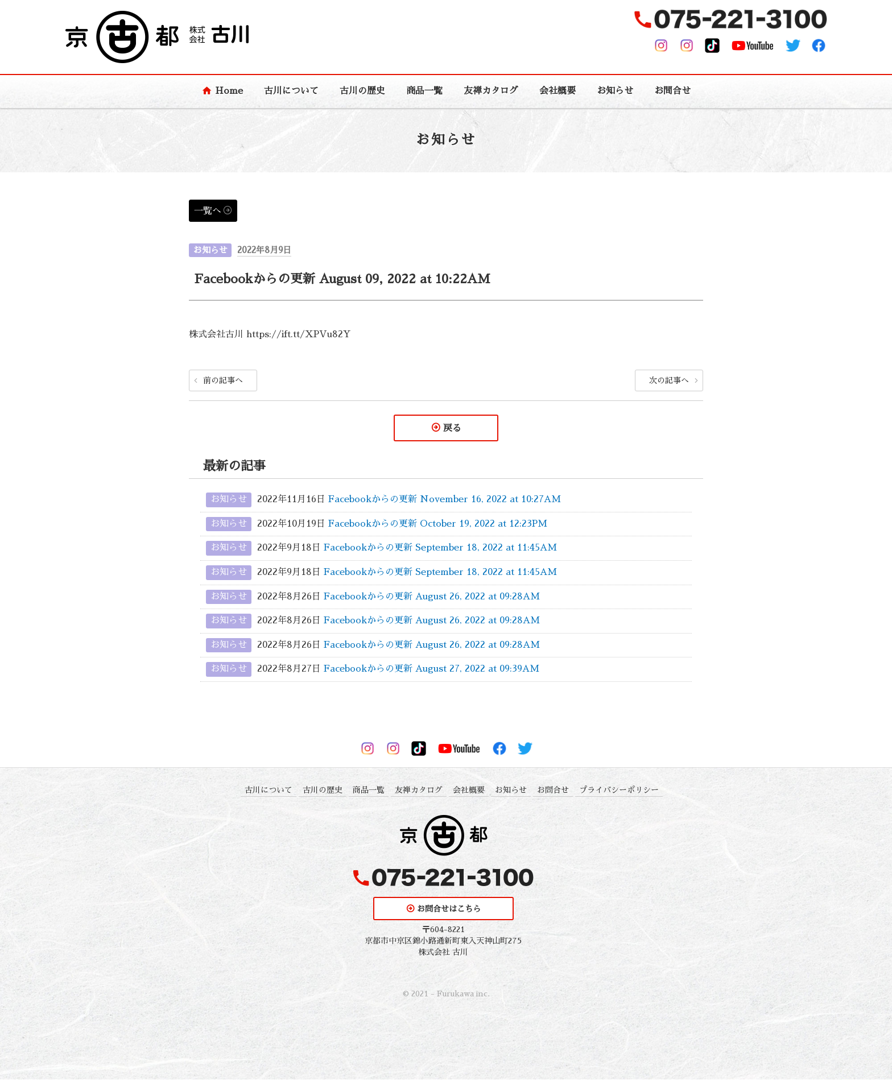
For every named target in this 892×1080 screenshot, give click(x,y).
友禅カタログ (491, 91)
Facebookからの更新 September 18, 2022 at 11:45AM (440, 548)
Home (229, 91)
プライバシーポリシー (619, 790)
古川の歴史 (362, 91)
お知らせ (615, 91)
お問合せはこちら (449, 909)
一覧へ (207, 211)
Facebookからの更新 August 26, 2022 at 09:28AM (432, 596)
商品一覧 (424, 91)
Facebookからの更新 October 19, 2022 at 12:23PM (437, 524)
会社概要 (557, 91)
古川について (291, 91)
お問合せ (672, 91)
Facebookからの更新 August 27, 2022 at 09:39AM (431, 669)
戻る (452, 428)
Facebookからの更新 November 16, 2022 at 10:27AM (444, 499)
